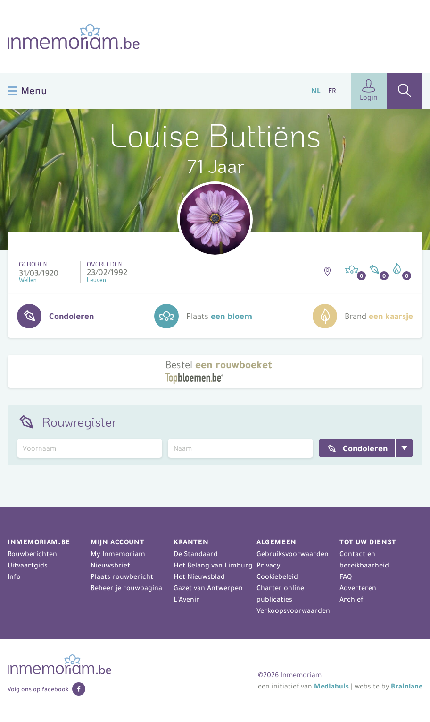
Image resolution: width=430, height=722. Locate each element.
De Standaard (196, 554)
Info (14, 576)
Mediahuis (331, 686)
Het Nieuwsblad (199, 576)
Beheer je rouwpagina (126, 588)
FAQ (345, 576)
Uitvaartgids (28, 565)
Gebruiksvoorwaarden (292, 554)
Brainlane (406, 686)
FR (332, 91)
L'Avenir (186, 599)
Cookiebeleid (277, 576)
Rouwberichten (32, 554)
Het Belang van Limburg (213, 565)
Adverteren (357, 588)
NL (316, 91)
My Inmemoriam (118, 554)
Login (369, 90)
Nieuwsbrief (110, 565)
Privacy (268, 565)
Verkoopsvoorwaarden (293, 610)
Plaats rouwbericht (122, 576)
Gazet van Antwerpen (208, 588)
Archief (351, 599)
